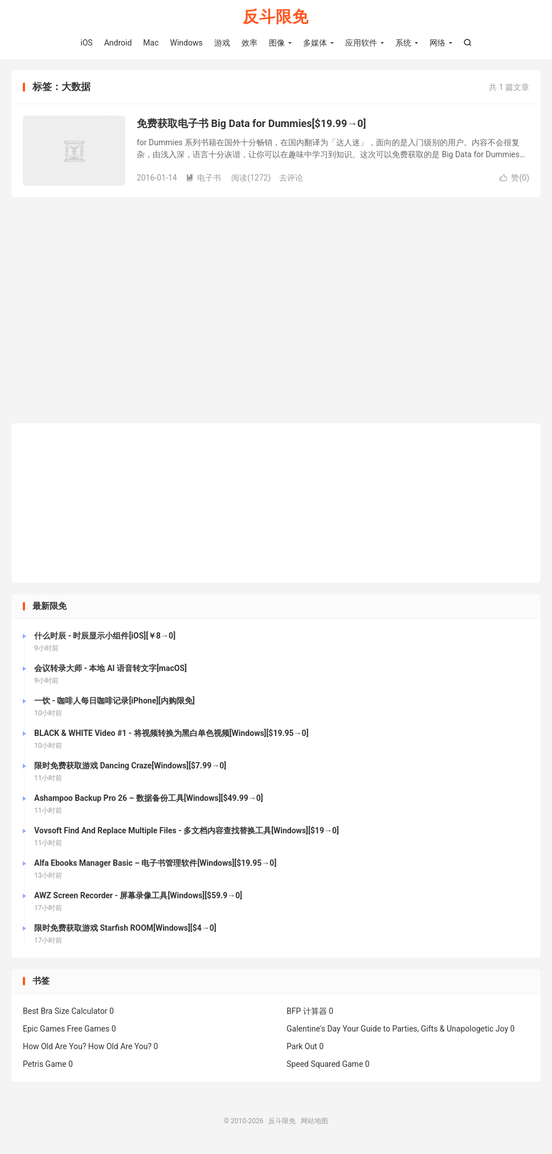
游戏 (222, 42)
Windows (186, 42)
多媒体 (315, 42)
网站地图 (314, 1122)
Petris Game (44, 1064)
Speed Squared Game (325, 1064)
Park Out (302, 1046)
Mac (150, 42)
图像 (277, 42)
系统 (403, 42)
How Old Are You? (54, 1046)
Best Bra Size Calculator (65, 1011)
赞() (514, 178)
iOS (86, 42)
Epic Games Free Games (66, 1029)
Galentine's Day (314, 1029)
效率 (249, 42)
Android (118, 42)
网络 (437, 42)
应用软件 (361, 42)
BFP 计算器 (307, 1011)
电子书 (203, 178)
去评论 (291, 178)
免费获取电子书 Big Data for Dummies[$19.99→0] (251, 124)
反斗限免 (276, 17)
